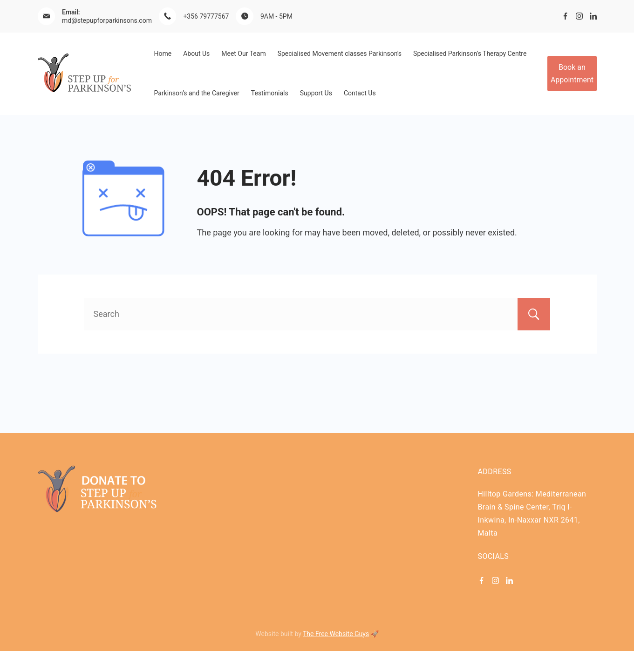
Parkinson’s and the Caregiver (196, 93)
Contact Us (360, 93)
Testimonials (269, 93)
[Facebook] (565, 16)
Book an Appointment (572, 73)
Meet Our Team (243, 53)
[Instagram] (579, 16)
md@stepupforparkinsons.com (107, 20)
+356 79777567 (206, 16)
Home (163, 53)
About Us (196, 53)
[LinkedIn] (593, 16)
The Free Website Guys (336, 634)
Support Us (316, 93)
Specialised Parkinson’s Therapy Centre (469, 53)
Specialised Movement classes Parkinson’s (340, 53)
